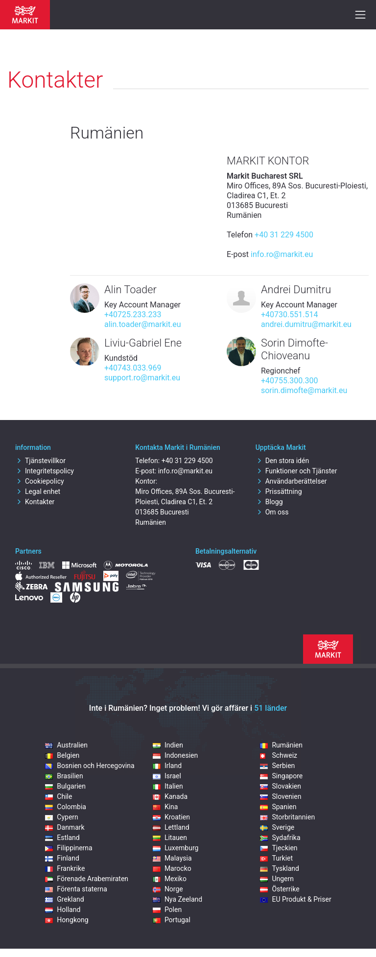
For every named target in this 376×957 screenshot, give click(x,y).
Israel (167, 776)
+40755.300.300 (289, 380)
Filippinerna (68, 848)
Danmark (64, 827)
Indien (168, 745)
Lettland (171, 827)
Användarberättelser (291, 481)
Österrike (279, 889)
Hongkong (66, 920)
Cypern (61, 817)
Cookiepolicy (39, 481)
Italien (168, 786)
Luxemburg (176, 848)
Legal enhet (37, 491)
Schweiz (278, 755)
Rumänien (281, 745)
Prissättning (279, 491)
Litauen (170, 837)
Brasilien (64, 776)
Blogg (269, 502)
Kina (165, 807)
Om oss (272, 512)
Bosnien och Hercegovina (89, 766)
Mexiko (170, 879)
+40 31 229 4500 (284, 234)
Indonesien (175, 755)
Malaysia (172, 858)
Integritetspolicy (44, 471)
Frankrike (65, 868)
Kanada (170, 796)
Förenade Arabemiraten (86, 879)
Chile (58, 796)
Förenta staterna (76, 889)
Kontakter (34, 502)
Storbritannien (287, 817)
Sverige (277, 827)
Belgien (62, 755)
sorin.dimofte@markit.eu (304, 390)
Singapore (281, 776)
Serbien (277, 766)
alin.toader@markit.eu (142, 324)
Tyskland (279, 868)
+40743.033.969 (132, 368)
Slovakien (280, 786)
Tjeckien (278, 848)
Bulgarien (65, 786)
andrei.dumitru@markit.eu (306, 324)
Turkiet (276, 858)
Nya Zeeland (177, 899)
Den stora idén (282, 461)
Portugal (171, 920)
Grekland (64, 899)
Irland (167, 766)
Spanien (278, 807)
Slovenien (280, 796)
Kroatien (171, 817)
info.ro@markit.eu (282, 254)
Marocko (172, 868)
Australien (66, 745)
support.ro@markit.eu (142, 377)
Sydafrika (280, 837)
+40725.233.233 (132, 314)
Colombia (65, 807)
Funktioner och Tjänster (296, 471)
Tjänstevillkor (40, 461)
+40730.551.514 (289, 314)
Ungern (277, 879)
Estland (62, 837)
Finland (62, 858)
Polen (167, 909)
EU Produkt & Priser (295, 899)
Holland (62, 909)
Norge (168, 889)
